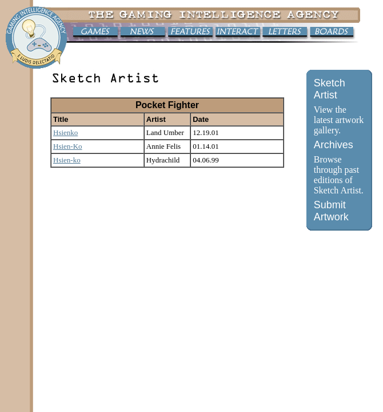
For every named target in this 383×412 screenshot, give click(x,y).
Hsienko (65, 132)
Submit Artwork (331, 211)
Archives (333, 144)
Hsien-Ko (67, 146)
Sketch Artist (329, 89)
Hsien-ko (67, 160)
